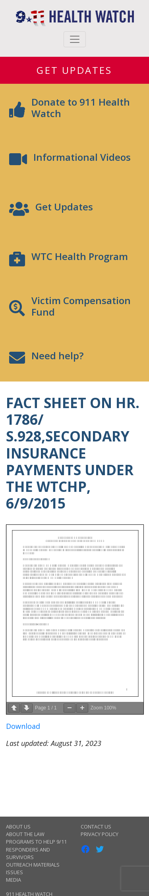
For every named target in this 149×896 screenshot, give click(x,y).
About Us (18, 826)
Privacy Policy (99, 834)
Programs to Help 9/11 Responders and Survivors (36, 849)
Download (23, 726)
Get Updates (74, 70)
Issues (14, 872)
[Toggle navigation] (75, 39)
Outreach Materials (33, 864)
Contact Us (96, 826)
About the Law (25, 834)
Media (13, 879)
